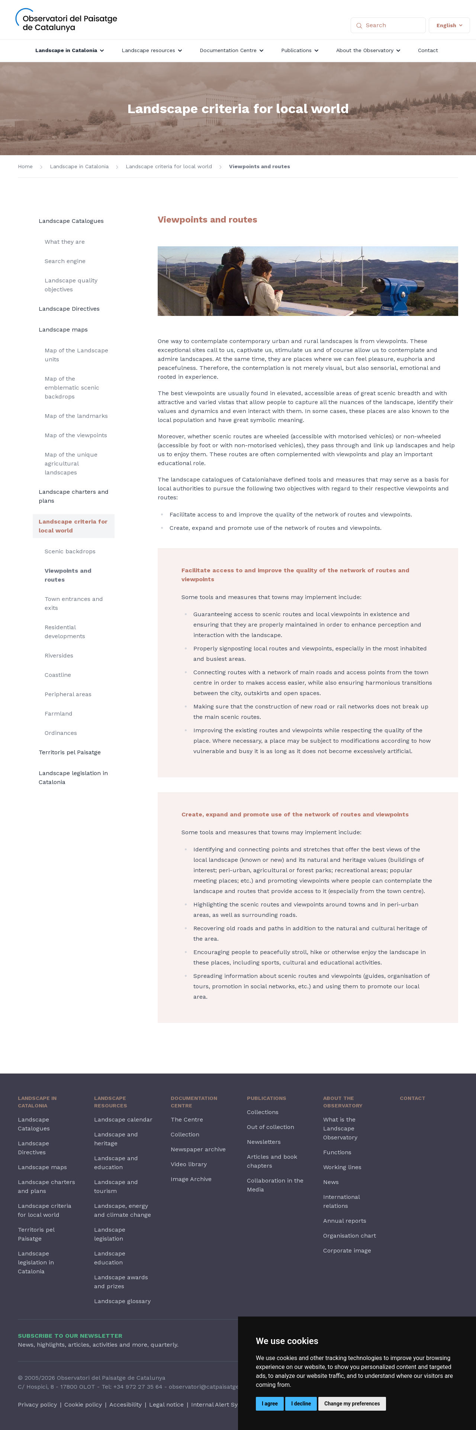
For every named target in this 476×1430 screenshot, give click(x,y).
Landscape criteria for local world (169, 166)
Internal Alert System (221, 1404)
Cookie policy (83, 1404)
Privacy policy (37, 1404)
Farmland (59, 713)
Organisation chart (349, 1235)
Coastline (58, 674)
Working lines (342, 1167)
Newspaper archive (198, 1149)
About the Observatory (343, 1102)
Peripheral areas (68, 694)
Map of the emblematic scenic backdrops (72, 387)
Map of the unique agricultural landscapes (71, 463)
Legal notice (166, 1404)
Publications (266, 1098)
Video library (189, 1164)
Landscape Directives (69, 308)
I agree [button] (270, 1404)
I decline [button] (301, 1404)
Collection (185, 1134)
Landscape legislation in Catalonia (73, 778)
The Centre (187, 1119)
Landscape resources (110, 1102)
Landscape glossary (122, 1301)
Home (25, 166)
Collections (263, 1112)
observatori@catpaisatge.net (209, 1386)
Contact (412, 1098)
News (331, 1182)
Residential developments (65, 632)
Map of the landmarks (76, 415)
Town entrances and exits (74, 603)
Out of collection (270, 1126)
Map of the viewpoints (76, 435)
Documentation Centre (194, 1102)
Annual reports (344, 1220)
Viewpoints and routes (259, 166)
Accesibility (125, 1404)
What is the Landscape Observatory (340, 1128)
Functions (337, 1152)
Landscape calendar (123, 1119)
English (449, 25)
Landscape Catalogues (71, 220)
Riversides (59, 655)
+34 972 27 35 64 (138, 1386)
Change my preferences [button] (352, 1404)
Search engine (65, 261)
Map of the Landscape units (76, 355)
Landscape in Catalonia (79, 166)
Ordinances (61, 732)
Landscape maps (63, 329)
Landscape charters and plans (74, 496)
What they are (65, 241)
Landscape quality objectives (71, 285)
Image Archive (191, 1179)
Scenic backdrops (70, 551)
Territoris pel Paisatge (70, 752)
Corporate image (347, 1250)
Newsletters (264, 1141)
